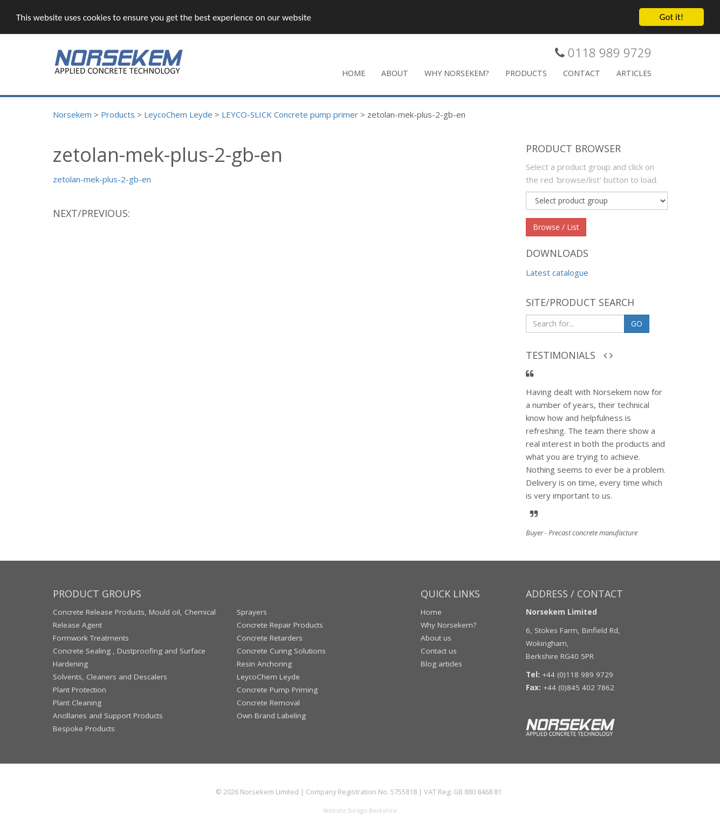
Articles (634, 72)
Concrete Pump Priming (277, 690)
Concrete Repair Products (280, 625)
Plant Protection (79, 690)
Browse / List (556, 227)
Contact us (439, 651)
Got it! (671, 17)
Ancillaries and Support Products (108, 715)
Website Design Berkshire (360, 810)
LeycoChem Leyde (268, 677)
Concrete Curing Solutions (281, 651)
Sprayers (252, 612)
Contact (581, 72)
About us (436, 638)
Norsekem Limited (269, 792)
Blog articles (441, 664)
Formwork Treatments (91, 638)
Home (353, 72)
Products (526, 72)
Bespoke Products (84, 728)
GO (636, 323)
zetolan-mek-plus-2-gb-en (102, 179)
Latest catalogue (557, 272)
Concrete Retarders (270, 638)
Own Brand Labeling (271, 715)
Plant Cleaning (77, 702)
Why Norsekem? (456, 72)
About (394, 72)
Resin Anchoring (264, 664)
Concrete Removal (268, 702)
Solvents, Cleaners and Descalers (110, 677)
